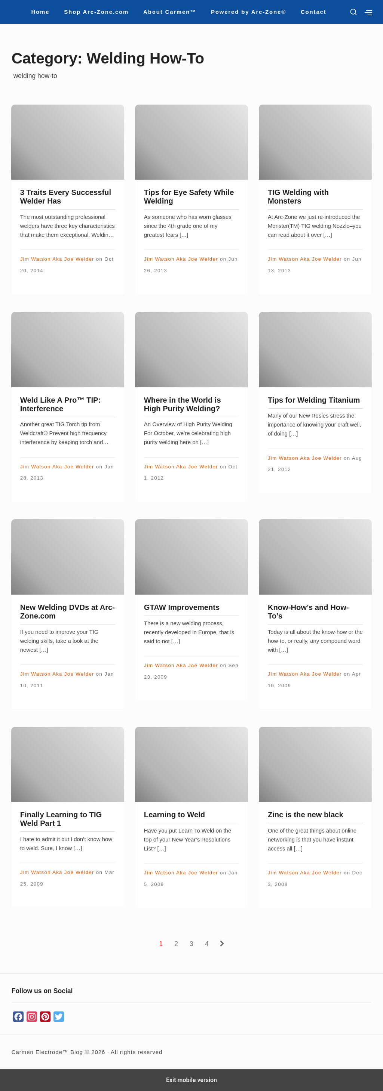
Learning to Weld (174, 814)
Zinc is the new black (305, 814)
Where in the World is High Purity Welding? (182, 404)
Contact (314, 12)
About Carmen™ (169, 12)
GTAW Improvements (182, 607)
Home (40, 12)
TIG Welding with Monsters (298, 196)
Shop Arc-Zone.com (96, 12)
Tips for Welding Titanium (314, 400)
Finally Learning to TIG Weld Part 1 (61, 818)
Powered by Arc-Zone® (248, 12)
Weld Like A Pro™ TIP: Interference (60, 404)
